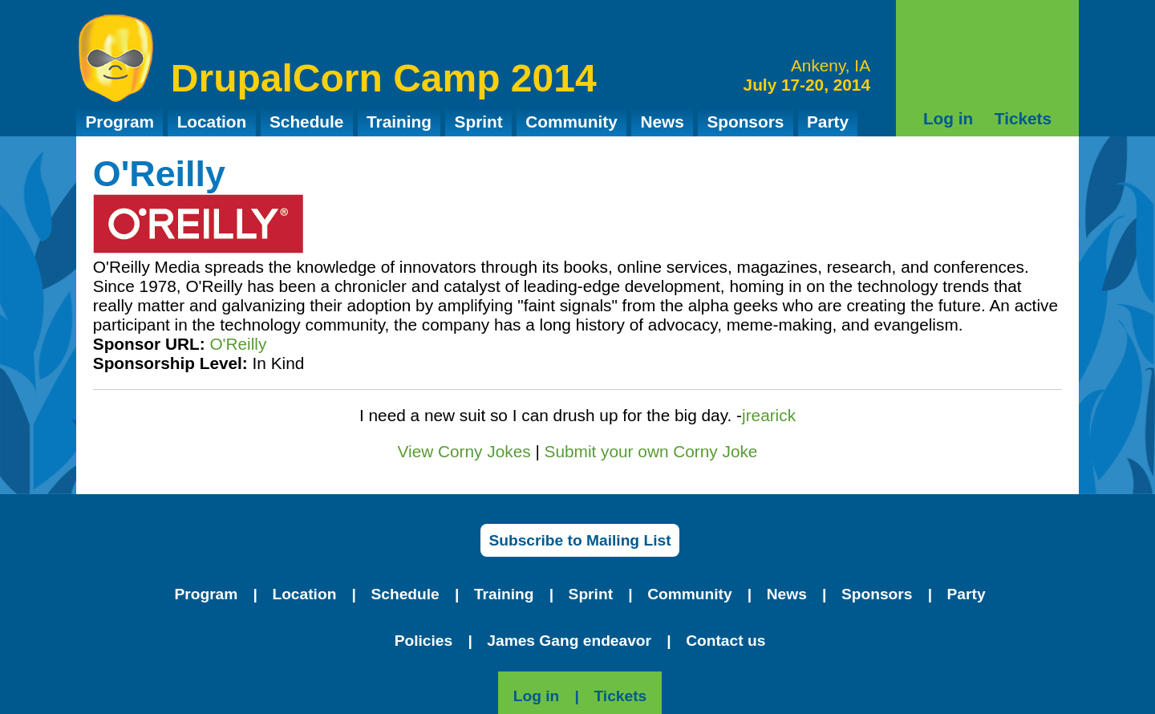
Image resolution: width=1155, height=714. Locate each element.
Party (828, 121)
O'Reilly (237, 344)
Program (119, 121)
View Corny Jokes (464, 451)
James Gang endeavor (569, 640)
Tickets (1023, 118)
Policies (424, 640)
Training (399, 121)
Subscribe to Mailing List (579, 540)
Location (212, 121)
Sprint (479, 121)
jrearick (769, 415)
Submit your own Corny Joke (651, 451)
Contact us (725, 640)
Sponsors (745, 121)
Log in (948, 118)
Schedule (306, 121)
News (661, 121)
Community (571, 121)
